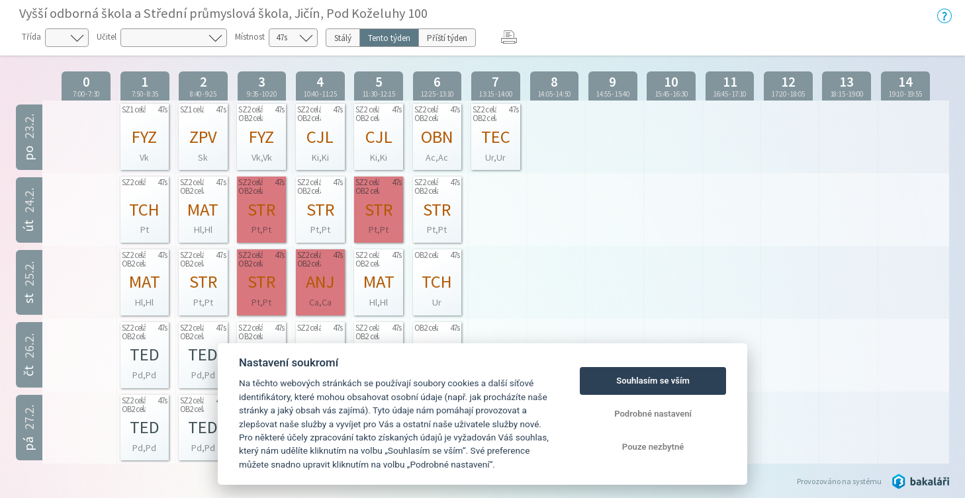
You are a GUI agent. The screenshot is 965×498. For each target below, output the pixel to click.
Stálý (342, 38)
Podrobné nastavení (653, 414)
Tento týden (389, 38)
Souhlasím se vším (653, 381)
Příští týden (447, 38)
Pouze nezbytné (653, 447)
